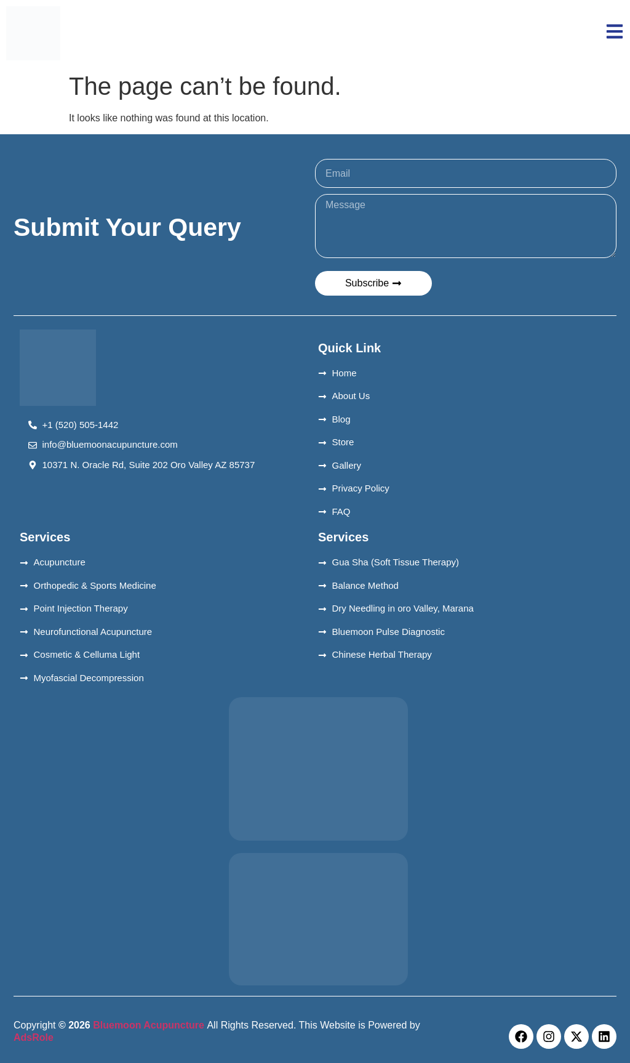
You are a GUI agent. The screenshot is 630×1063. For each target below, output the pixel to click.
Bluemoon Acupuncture (148, 1025)
